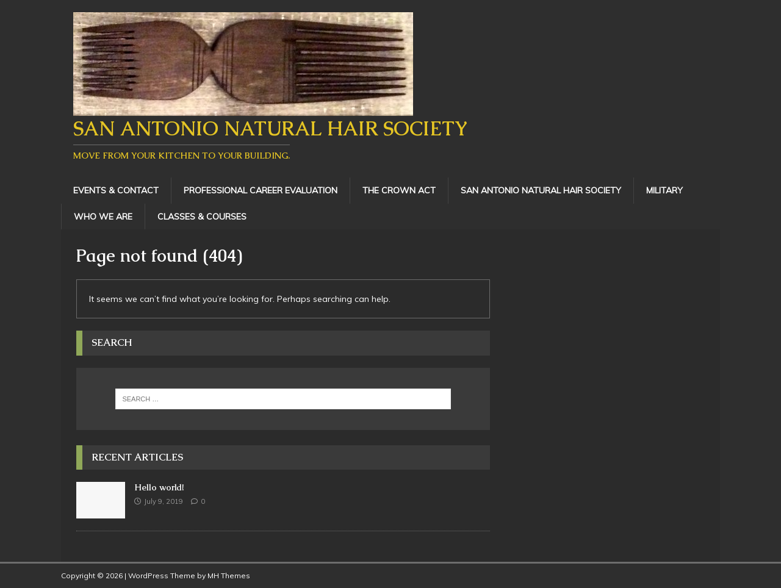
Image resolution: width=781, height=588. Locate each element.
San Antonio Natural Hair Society (541, 190)
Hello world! (159, 487)
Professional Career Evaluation (260, 190)
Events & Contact (116, 190)
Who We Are (103, 216)
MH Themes (228, 575)
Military (664, 190)
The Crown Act (399, 190)
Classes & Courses (202, 216)
